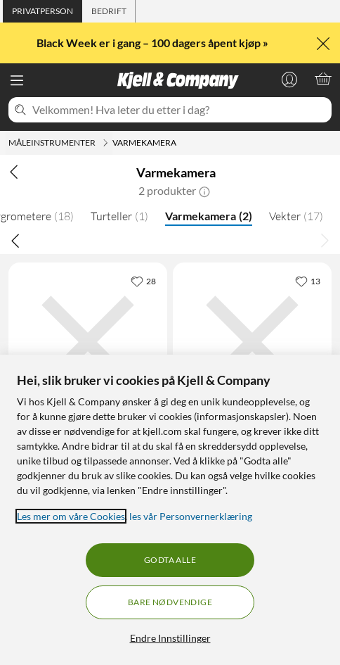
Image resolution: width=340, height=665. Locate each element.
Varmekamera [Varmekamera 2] (208, 215)
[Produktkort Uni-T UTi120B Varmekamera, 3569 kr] (252, 342)
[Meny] (17, 80)
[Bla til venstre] (15, 240)
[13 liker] (307, 280)
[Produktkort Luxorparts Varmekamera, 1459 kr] (87, 342)
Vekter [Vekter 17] (296, 216)
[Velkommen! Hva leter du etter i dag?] (179, 109)
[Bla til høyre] (324, 240)
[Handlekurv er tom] (323, 79)
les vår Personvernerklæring (190, 516)
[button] (204, 190)
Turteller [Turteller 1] (119, 216)
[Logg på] (289, 79)
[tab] (42, 11)
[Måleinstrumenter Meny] (105, 143)
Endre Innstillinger (170, 638)
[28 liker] (143, 280)
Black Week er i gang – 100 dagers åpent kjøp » (153, 42)
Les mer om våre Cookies (71, 516)
